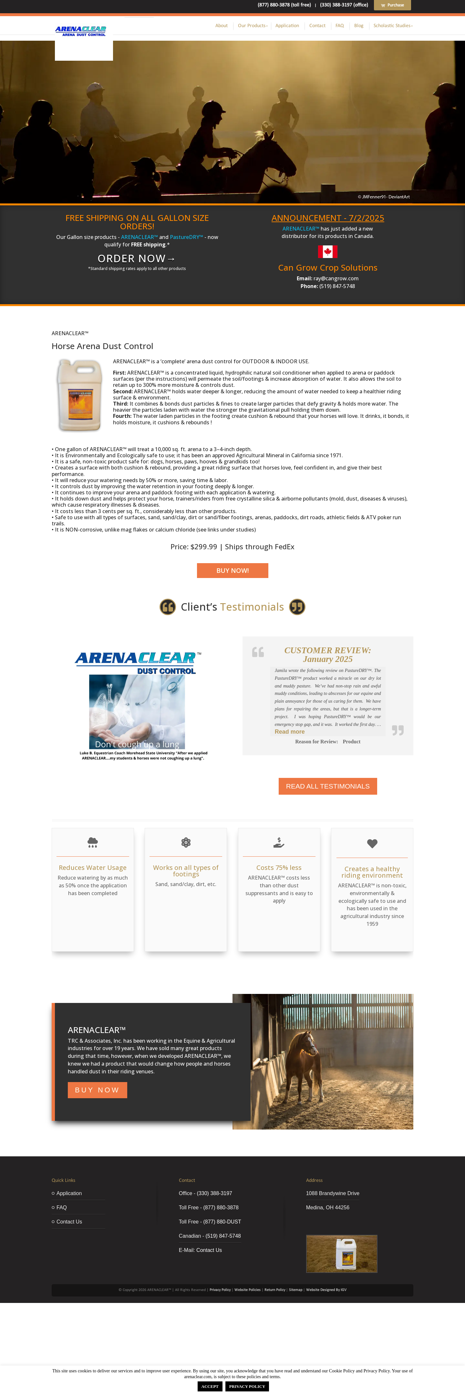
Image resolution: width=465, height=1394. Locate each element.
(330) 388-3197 (214, 1193)
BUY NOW (97, 1090)
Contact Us (69, 1221)
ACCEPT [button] (210, 1386)
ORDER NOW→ (137, 258)
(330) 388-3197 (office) (344, 5)
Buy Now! (232, 570)
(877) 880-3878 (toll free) (284, 5)
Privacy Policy (220, 1290)
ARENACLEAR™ (139, 237)
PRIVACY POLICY (247, 1386)
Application (287, 25)
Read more (290, 731)
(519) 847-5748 (223, 1236)
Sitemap (295, 1290)
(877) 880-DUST (222, 1221)
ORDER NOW (227, 136)
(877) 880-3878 (220, 1207)
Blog (359, 25)
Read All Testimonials (328, 786)
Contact (317, 25)
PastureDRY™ (186, 237)
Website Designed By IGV (326, 1290)
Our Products (251, 25)
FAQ (340, 25)
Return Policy (274, 1290)
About (221, 25)
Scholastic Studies (392, 25)
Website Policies (247, 1290)
